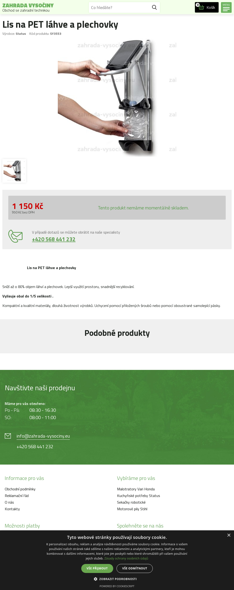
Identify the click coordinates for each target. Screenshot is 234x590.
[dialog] (117, 560)
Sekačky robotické (131, 502)
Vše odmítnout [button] (134, 568)
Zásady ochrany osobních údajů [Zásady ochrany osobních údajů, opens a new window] (126, 558)
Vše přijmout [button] (97, 568)
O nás (9, 502)
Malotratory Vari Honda (136, 489)
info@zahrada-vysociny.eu (43, 435)
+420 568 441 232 (54, 239)
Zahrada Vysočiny (28, 7)
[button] (117, 579)
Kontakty (12, 509)
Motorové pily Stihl (132, 509)
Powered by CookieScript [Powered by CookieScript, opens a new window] (117, 586)
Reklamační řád (17, 495)
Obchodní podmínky (20, 489)
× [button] (228, 535)
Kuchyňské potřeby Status (138, 495)
